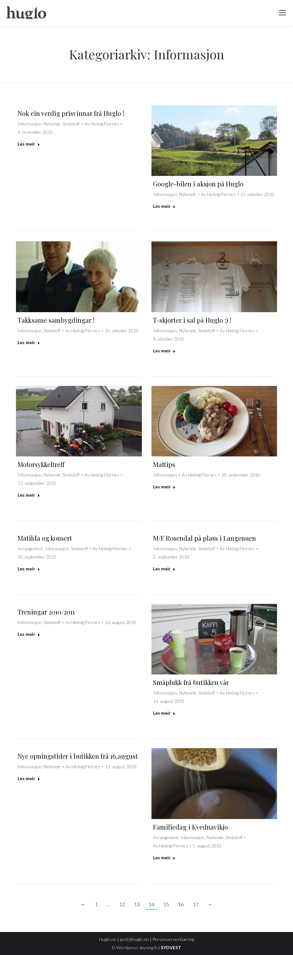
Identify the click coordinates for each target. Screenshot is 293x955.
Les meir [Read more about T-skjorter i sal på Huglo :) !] (164, 350)
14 (151, 904)
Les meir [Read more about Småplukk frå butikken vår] (164, 713)
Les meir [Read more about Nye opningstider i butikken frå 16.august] (29, 778)
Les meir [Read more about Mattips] (164, 486)
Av (101, 123)
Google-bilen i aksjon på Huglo (198, 183)
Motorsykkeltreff (41, 464)
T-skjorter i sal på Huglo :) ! (192, 320)
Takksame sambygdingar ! (56, 320)
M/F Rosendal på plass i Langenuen (204, 538)
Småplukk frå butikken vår (191, 682)
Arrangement (30, 548)
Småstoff (71, 123)
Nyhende (52, 123)
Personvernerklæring (173, 939)
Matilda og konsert (45, 538)
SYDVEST (171, 947)
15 (166, 904)
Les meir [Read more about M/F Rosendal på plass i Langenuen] (164, 568)
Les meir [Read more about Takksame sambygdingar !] (29, 342)
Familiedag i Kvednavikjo (190, 827)
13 (137, 904)
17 (195, 904)
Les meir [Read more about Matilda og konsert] (29, 568)
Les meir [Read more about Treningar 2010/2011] (29, 634)
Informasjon (30, 123)
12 (122, 904)
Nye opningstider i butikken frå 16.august (78, 756)
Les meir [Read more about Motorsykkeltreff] (29, 495)
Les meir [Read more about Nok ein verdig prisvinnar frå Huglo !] (29, 144)
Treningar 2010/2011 (46, 611)
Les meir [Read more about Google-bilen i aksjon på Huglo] (164, 206)
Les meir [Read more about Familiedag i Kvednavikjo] (164, 857)
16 (181, 904)
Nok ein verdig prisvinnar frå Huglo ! (71, 113)
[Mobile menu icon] (282, 13)
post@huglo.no (134, 939)
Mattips (164, 464)
